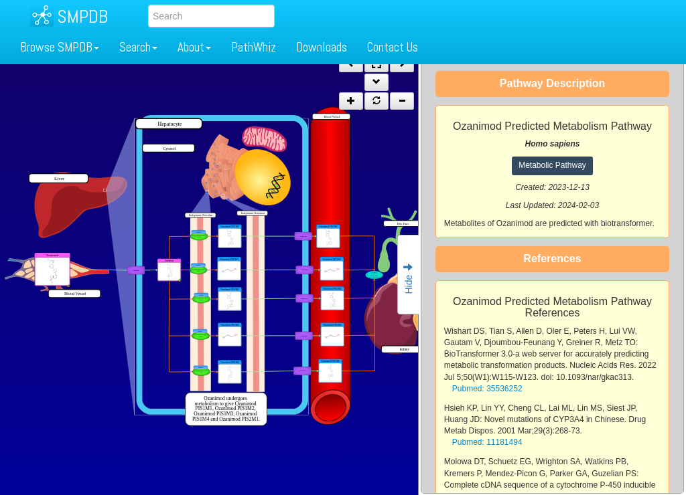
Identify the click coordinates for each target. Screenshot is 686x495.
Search (138, 47)
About (194, 47)
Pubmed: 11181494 (487, 442)
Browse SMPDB (59, 47)
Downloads (321, 47)
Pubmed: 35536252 (487, 388)
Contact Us (392, 47)
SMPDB (82, 16)
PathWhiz (253, 47)
